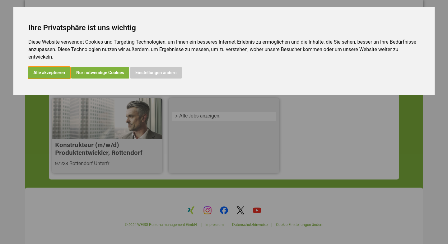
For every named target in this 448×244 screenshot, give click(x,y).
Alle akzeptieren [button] (49, 72)
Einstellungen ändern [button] (156, 72)
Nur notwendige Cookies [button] (100, 72)
